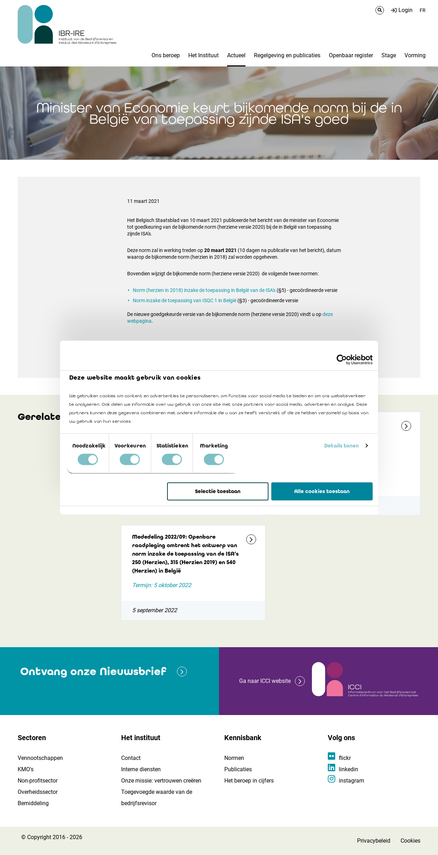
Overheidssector (38, 792)
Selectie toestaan (218, 491)
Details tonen (341, 446)
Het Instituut (203, 55)
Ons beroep (166, 55)
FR (423, 10)
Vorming (415, 55)
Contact (131, 758)
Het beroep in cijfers (249, 780)
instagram (351, 780)
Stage (388, 55)
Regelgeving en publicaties (287, 55)
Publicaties (238, 769)
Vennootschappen (40, 758)
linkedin (348, 769)
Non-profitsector (38, 780)
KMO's (26, 769)
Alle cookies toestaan (322, 491)
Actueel (236, 55)
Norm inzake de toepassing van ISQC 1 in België (184, 300)
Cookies (410, 840)
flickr (345, 758)
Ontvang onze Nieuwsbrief (93, 671)
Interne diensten (141, 769)
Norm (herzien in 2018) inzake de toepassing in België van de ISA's (204, 290)
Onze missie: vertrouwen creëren (161, 780)
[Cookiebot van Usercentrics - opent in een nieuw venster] (342, 359)
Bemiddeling (33, 803)
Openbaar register (351, 55)
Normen (234, 758)
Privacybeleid (373, 840)
